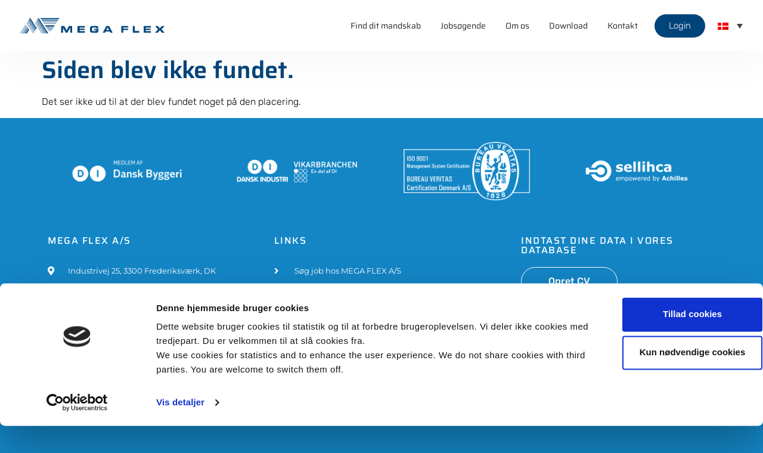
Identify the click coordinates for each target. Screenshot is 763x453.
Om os (517, 25)
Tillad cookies (663, 341)
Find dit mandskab (386, 25)
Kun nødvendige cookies (663, 379)
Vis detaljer (180, 429)
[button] (730, 25)
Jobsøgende (463, 25)
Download (568, 25)
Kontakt (622, 25)
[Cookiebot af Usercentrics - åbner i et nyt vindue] (77, 430)
